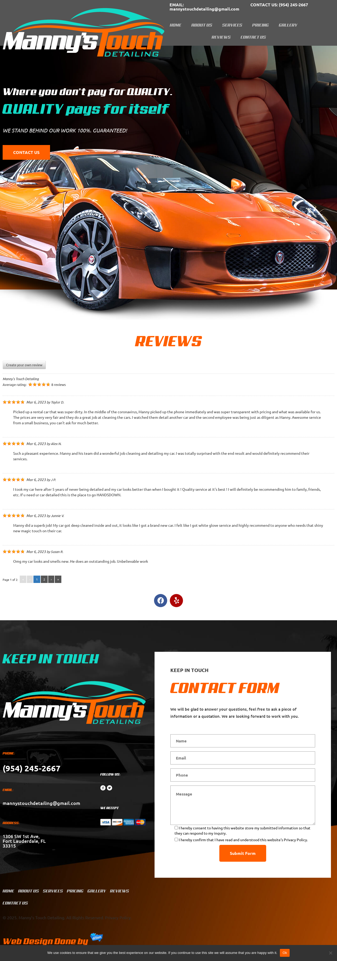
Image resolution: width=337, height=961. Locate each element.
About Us (201, 25)
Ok (285, 953)
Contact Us (253, 37)
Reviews (221, 37)
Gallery (288, 25)
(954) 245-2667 (279, 4)
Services (232, 25)
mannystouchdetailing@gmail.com (204, 7)
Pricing (260, 25)
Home (175, 25)
